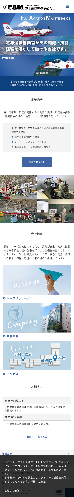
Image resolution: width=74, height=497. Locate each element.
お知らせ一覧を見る (37, 437)
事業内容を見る (37, 162)
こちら (42, 481)
